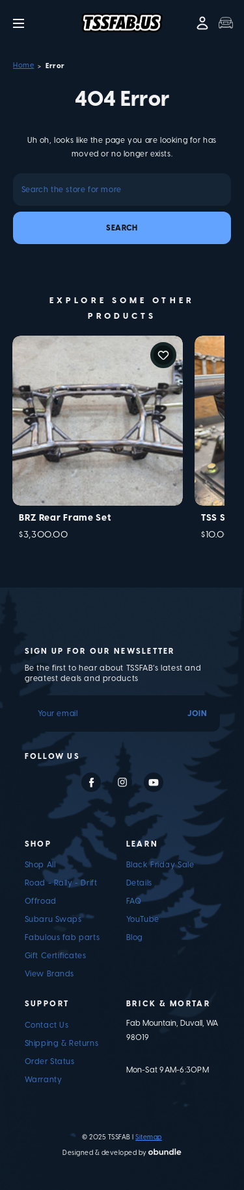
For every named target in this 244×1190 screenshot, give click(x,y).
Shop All (40, 864)
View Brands (50, 973)
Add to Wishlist (163, 355)
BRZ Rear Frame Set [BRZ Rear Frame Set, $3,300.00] (65, 517)
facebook (91, 782)
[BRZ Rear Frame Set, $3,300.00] (97, 421)
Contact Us (47, 1025)
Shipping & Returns (62, 1043)
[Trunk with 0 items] (226, 22)
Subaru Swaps (53, 919)
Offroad (41, 901)
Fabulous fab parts (62, 937)
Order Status (50, 1061)
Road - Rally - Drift (61, 882)
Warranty (43, 1079)
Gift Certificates (56, 955)
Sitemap (148, 1137)
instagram (122, 782)
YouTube (142, 919)
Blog (134, 937)
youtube (153, 782)
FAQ (134, 901)
